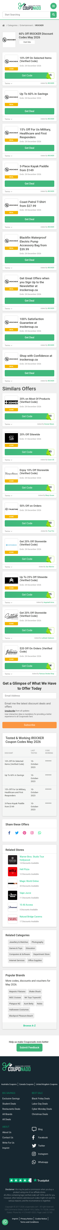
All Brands (7, 1114)
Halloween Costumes (19, 1009)
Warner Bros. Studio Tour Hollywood (32, 858)
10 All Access (26, 905)
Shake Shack (35, 991)
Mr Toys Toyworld (33, 997)
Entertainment (26, 25)
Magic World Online (29, 881)
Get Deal (29, 111)
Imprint (5, 1148)
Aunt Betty (28, 1003)
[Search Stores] (53, 15)
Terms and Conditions (29, 1222)
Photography (37, 942)
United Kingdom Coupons (46, 1084)
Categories (13, 25)
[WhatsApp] (6, 1222)
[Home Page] (5, 25)
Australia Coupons (9, 1084)
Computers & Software (19, 954)
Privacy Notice (27, 1219)
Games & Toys (15, 948)
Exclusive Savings (11, 1098)
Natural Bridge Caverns (31, 916)
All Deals (6, 1119)
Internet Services (17, 960)
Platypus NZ (14, 1003)
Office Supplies (35, 960)
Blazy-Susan (49, 495)
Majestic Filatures (17, 991)
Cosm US (51, 460)
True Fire (51, 531)
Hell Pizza (24, 869)
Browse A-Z (29, 1025)
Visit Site (27, 42)
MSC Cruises (15, 997)
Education (30, 948)
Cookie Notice (41, 1219)
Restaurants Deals (11, 1109)
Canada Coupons (26, 1084)
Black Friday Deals (41, 1098)
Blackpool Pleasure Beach (21, 1016)
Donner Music (49, 424)
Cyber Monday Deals (42, 1109)
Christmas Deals (40, 1114)
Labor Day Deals (40, 1104)
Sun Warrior (50, 567)
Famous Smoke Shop (46, 674)
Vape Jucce (25, 893)
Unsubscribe (10, 711)
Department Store (41, 954)
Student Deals (9, 1104)
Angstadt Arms (49, 602)
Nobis (39, 1003)
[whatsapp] (39, 833)
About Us (6, 1132)
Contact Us (7, 1137)
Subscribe (29, 724)
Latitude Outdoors (48, 638)
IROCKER (39, 25)
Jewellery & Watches (18, 942)
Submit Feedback (29, 1047)
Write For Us (8, 1142)
